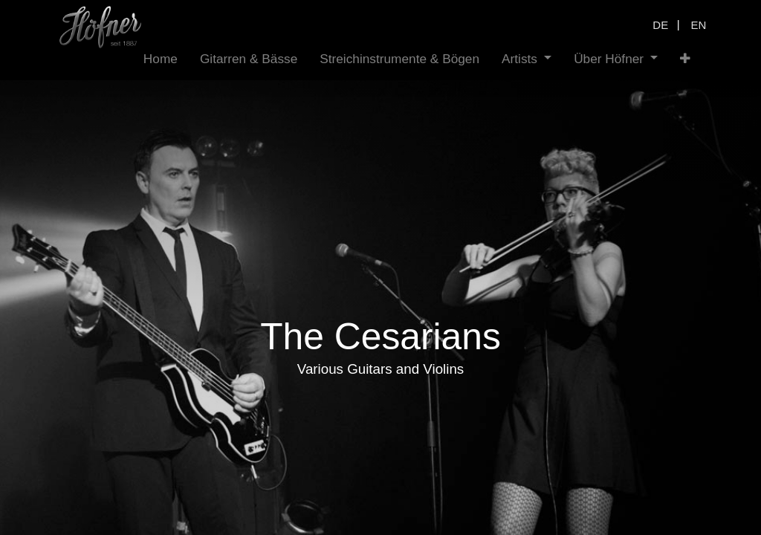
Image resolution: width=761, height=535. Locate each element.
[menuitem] (160, 59)
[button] (685, 59)
